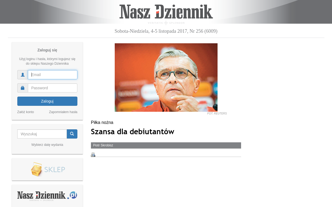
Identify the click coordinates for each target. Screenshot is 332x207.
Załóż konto (25, 112)
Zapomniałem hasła (63, 112)
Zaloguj (47, 101)
